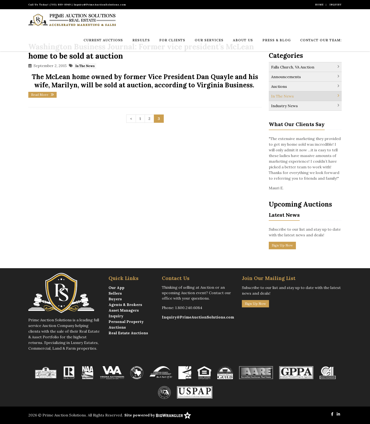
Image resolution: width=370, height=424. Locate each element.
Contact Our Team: (321, 40)
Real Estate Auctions (128, 333)
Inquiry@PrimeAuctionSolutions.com (100, 4)
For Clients (172, 40)
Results (141, 40)
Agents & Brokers (125, 304)
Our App (116, 287)
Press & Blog (276, 40)
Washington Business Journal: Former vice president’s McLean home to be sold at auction (141, 51)
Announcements (286, 76)
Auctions (279, 86)
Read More (42, 95)
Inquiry (335, 4)
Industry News (284, 105)
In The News (85, 66)
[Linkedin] (338, 414)
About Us (243, 40)
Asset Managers (124, 310)
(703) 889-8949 (60, 4)
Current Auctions (103, 40)
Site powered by (157, 415)
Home (319, 4)
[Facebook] (332, 414)
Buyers (115, 299)
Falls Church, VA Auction (292, 67)
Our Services (209, 40)
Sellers (115, 293)
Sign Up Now (282, 245)
